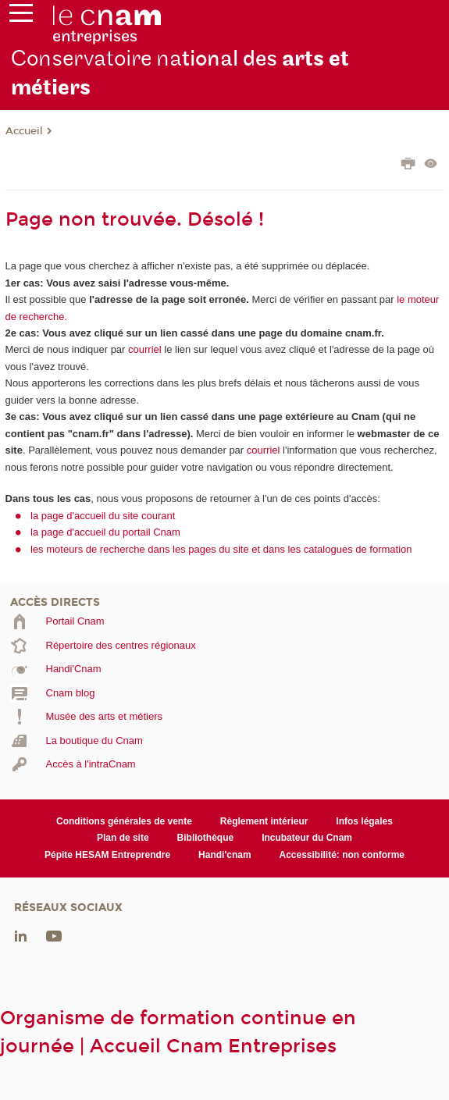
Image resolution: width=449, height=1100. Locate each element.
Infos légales (364, 821)
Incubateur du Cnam (307, 837)
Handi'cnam (224, 854)
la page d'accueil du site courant (102, 516)
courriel (145, 349)
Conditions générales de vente (124, 821)
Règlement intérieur (264, 821)
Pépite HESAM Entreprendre (107, 854)
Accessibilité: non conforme (342, 854)
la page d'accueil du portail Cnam (105, 532)
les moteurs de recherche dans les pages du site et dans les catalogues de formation (221, 549)
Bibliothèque (205, 837)
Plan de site (123, 837)
